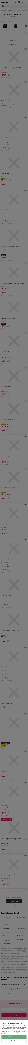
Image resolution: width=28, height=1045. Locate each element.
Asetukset (14, 1041)
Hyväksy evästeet (14, 1037)
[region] (14, 1032)
